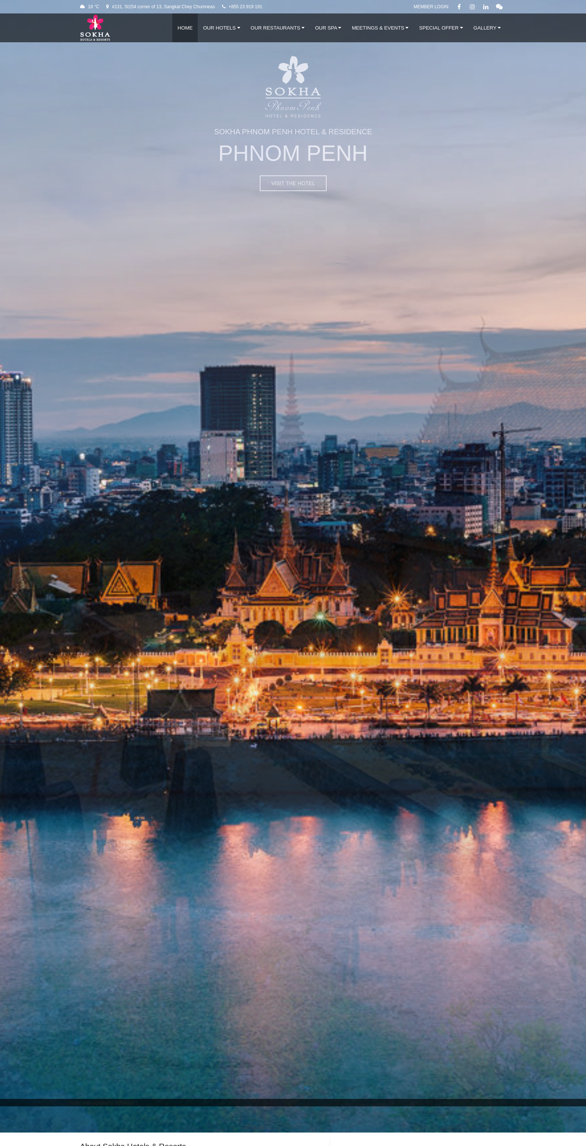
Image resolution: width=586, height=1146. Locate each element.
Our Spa (328, 28)
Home (185, 28)
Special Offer (441, 28)
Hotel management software (101, 1103)
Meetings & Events (380, 28)
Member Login (431, 6)
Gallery (487, 28)
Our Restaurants (278, 28)
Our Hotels (221, 28)
